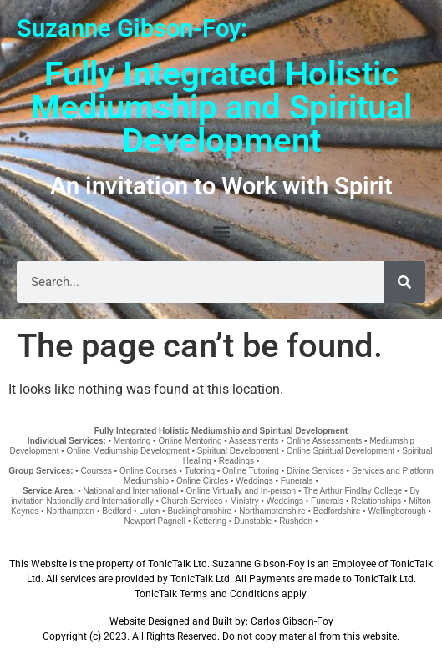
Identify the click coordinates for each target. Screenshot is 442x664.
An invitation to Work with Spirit (221, 186)
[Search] (404, 282)
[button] (221, 230)
